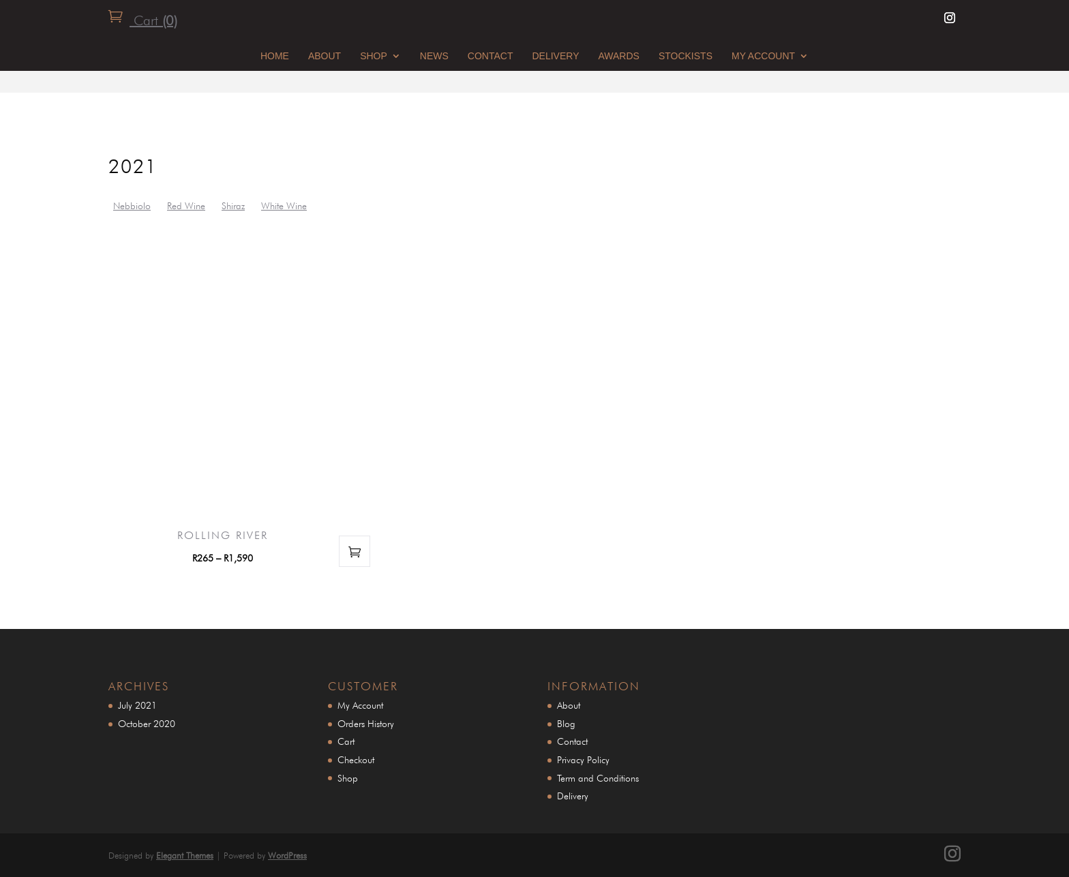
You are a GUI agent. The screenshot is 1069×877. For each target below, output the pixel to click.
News (434, 55)
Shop (373, 55)
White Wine (284, 205)
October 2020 (146, 723)
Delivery (555, 55)
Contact (490, 55)
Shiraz (233, 205)
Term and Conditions (598, 778)
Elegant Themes (184, 855)
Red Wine (186, 205)
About (324, 55)
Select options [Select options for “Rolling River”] (354, 551)
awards (618, 55)
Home (274, 55)
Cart (153, 20)
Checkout (355, 759)
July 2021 (137, 705)
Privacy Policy (583, 759)
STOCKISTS (685, 55)
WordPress (287, 855)
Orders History (365, 723)
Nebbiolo (132, 205)
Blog (566, 723)
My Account (763, 55)
